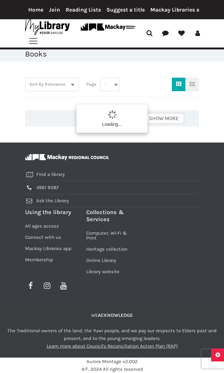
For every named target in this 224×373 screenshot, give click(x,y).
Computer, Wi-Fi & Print (106, 235)
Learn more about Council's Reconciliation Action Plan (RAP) (112, 346)
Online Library (101, 260)
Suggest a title (126, 9)
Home (35, 9)
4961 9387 (47, 187)
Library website (102, 271)
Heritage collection (106, 249)
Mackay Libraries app (178, 9)
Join (54, 9)
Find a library (50, 174)
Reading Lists (83, 9)
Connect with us (43, 237)
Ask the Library (52, 201)
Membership (39, 260)
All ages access (42, 226)
